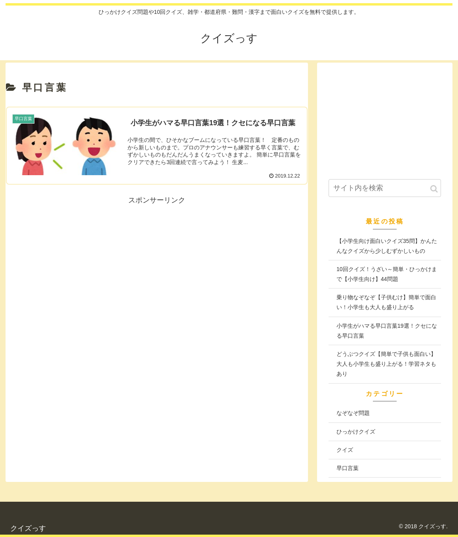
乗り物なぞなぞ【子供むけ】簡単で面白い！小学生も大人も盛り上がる (386, 302)
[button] (434, 189)
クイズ (344, 450)
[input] (385, 188)
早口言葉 (347, 468)
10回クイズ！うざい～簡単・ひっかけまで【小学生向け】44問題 (386, 274)
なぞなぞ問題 (353, 413)
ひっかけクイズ (355, 431)
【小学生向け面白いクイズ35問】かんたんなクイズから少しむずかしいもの (386, 246)
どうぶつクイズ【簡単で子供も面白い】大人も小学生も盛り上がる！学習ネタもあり (386, 364)
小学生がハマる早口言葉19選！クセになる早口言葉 (386, 331)
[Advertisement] (157, 261)
